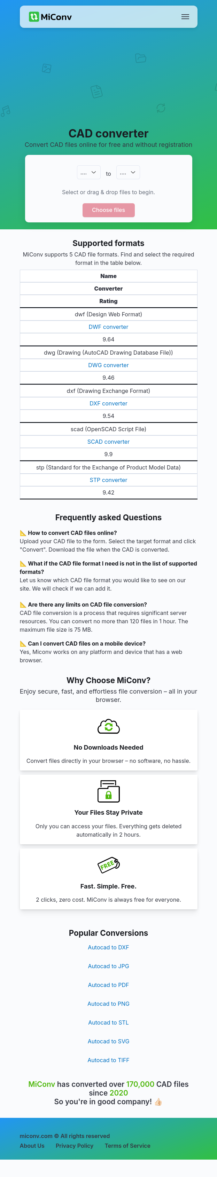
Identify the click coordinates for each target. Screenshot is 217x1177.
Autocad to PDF (108, 984)
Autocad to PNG (108, 1003)
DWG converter (108, 365)
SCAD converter (108, 441)
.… (83, 172)
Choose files (108, 209)
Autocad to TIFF (108, 1060)
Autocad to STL (108, 1022)
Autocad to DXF (108, 947)
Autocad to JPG (108, 966)
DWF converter (109, 326)
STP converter (108, 479)
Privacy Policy (75, 1145)
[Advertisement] (108, 85)
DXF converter (108, 403)
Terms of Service (127, 1145)
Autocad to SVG (109, 1041)
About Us (32, 1145)
